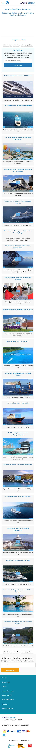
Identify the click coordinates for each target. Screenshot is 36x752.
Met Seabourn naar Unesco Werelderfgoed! (18, 105)
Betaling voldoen (6, 695)
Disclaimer (5, 725)
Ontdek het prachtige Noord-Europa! (18, 560)
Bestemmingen (6, 682)
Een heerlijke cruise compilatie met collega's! (18, 309)
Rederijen (4, 678)
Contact (4, 686)
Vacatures (4, 704)
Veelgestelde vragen (7, 691)
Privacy (11, 725)
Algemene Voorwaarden (21, 725)
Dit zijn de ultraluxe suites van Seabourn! (18, 496)
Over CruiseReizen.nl (8, 699)
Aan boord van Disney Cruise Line (18, 403)
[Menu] (3, 3)
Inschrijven (10, 670)
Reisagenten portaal (7, 708)
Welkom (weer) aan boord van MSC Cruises (18, 76)
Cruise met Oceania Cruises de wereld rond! (18, 464)
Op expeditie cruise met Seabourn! (18, 341)
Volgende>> (28, 45)
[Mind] (21, 745)
